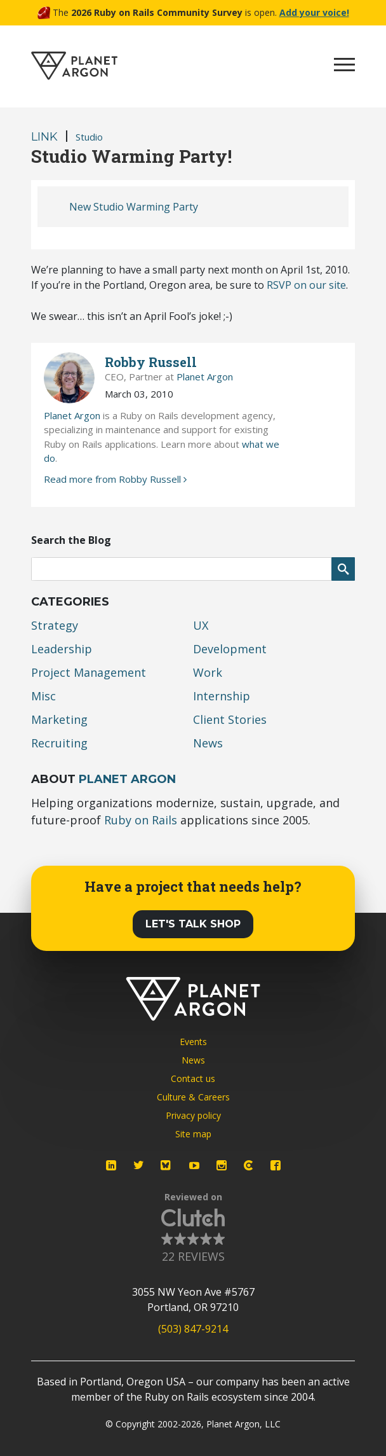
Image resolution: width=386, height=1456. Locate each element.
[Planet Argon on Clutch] (248, 1165)
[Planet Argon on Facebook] (275, 1165)
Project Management (88, 672)
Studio (89, 136)
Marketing (59, 719)
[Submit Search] (343, 569)
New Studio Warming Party (133, 207)
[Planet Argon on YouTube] (194, 1165)
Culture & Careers (193, 1097)
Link (44, 137)
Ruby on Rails (140, 820)
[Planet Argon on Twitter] (138, 1165)
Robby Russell (151, 362)
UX (200, 625)
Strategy (54, 625)
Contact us (193, 1078)
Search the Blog (71, 540)
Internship (221, 696)
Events (193, 1042)
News (208, 743)
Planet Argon (204, 376)
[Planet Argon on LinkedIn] (111, 1165)
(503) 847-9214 (193, 1329)
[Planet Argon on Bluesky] (166, 1165)
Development (230, 648)
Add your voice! (314, 12)
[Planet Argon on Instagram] (221, 1165)
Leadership (61, 648)
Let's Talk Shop (193, 924)
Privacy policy (193, 1115)
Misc (43, 696)
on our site (306, 285)
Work (207, 672)
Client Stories (230, 719)
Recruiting (59, 743)
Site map (193, 1134)
